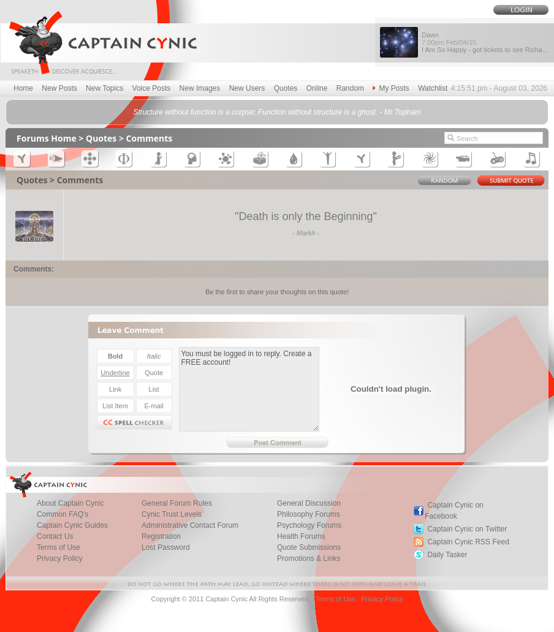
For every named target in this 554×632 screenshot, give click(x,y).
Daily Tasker (447, 554)
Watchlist (432, 88)
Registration (161, 536)
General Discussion (309, 503)
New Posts (59, 88)
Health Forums (301, 536)
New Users (247, 88)
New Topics (104, 88)
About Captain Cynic (70, 503)
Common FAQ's (62, 514)
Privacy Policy (60, 558)
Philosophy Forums (308, 514)
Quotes (286, 88)
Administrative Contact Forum (190, 525)
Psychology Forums (309, 525)
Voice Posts (151, 88)
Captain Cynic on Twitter (467, 529)
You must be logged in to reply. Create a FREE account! (249, 389)
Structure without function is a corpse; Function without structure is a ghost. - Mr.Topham (276, 112)
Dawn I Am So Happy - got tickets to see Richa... (485, 42)
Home (23, 88)
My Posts (391, 88)
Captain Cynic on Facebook (454, 510)
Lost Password (166, 547)
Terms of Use (58, 547)
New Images (200, 88)
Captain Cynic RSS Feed (468, 542)
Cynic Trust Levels (172, 514)
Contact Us (55, 536)
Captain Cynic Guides (72, 525)
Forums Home (47, 138)
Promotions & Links (308, 558)
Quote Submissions (309, 547)
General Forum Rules (177, 503)
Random (350, 88)
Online (317, 88)
